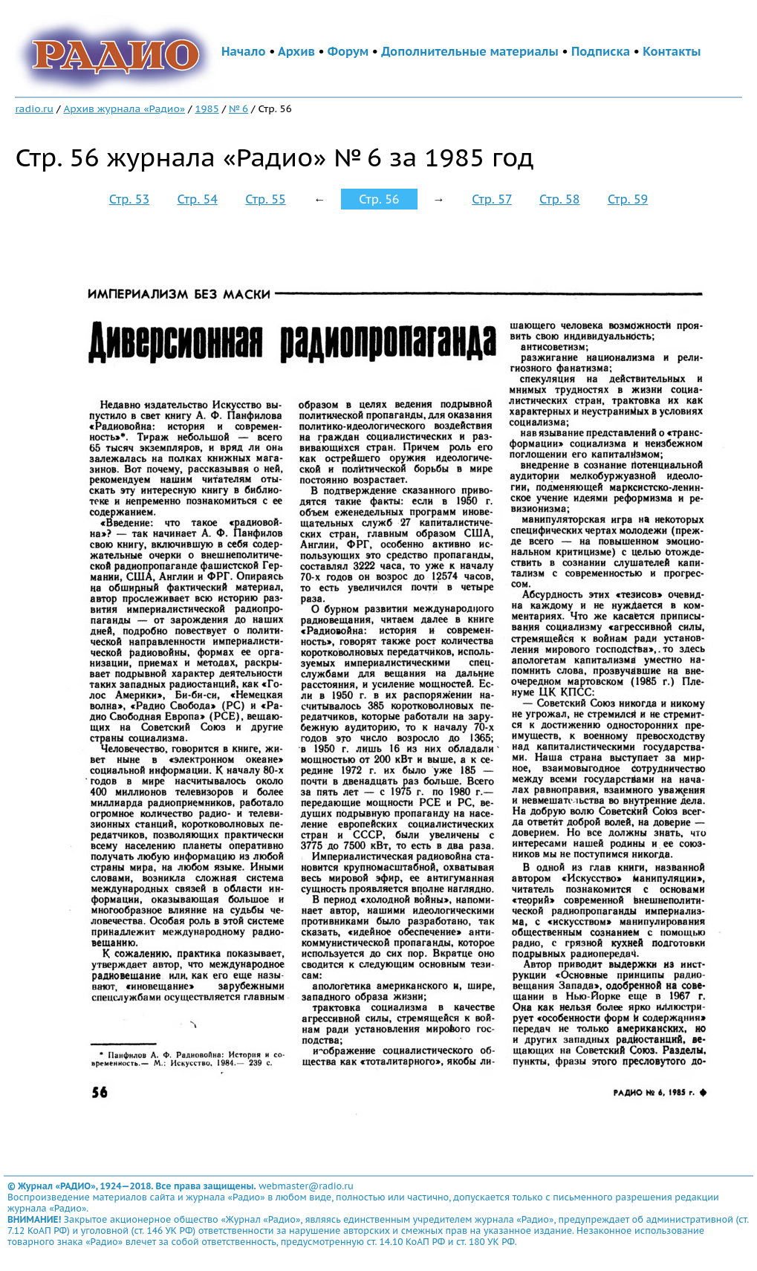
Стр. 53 (129, 199)
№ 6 (238, 108)
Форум (348, 51)
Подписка (600, 51)
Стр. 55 (265, 199)
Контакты (672, 51)
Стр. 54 (198, 199)
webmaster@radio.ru (306, 1186)
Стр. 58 (559, 199)
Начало (243, 51)
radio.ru (34, 108)
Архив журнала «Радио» (124, 108)
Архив (296, 51)
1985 (206, 108)
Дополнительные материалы (470, 51)
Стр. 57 (492, 199)
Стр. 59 (628, 199)
